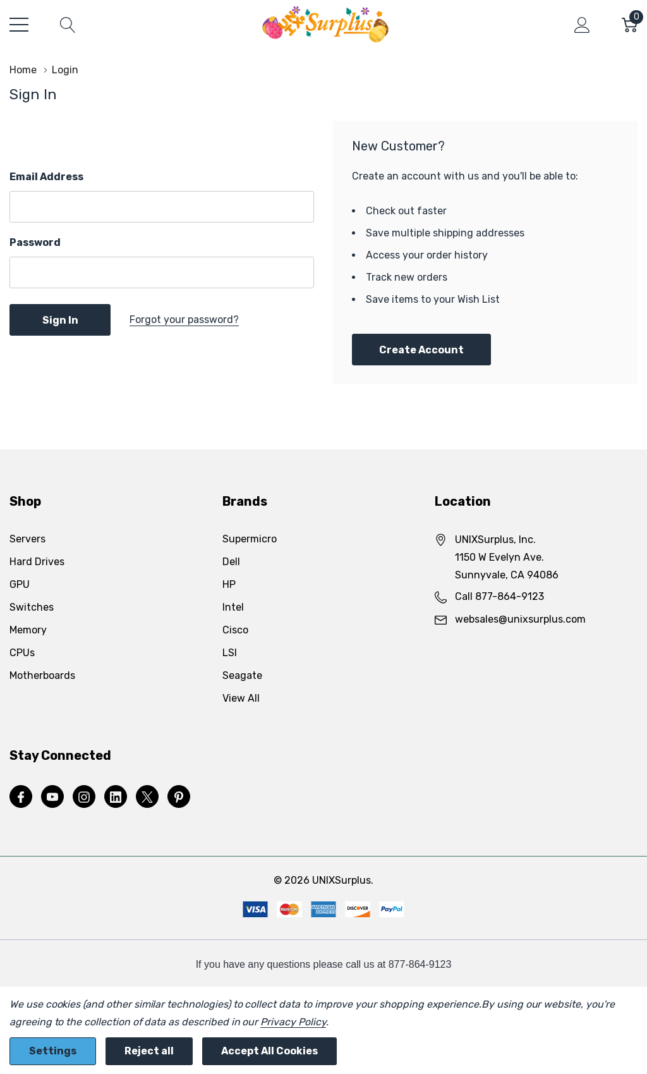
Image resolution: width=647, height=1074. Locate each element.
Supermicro (249, 539)
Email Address (46, 177)
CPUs (22, 653)
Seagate (242, 675)
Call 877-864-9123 (499, 596)
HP (229, 584)
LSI (229, 653)
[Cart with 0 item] (630, 25)
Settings (52, 1051)
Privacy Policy (292, 1022)
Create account (421, 350)
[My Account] (582, 25)
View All (241, 698)
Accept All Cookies (269, 1051)
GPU (19, 584)
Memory (28, 630)
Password (35, 242)
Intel (233, 607)
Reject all (149, 1051)
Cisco (235, 630)
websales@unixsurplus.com (520, 619)
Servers (27, 539)
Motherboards (42, 675)
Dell (231, 562)
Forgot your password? (184, 320)
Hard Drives (36, 562)
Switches (31, 607)
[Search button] (68, 25)
